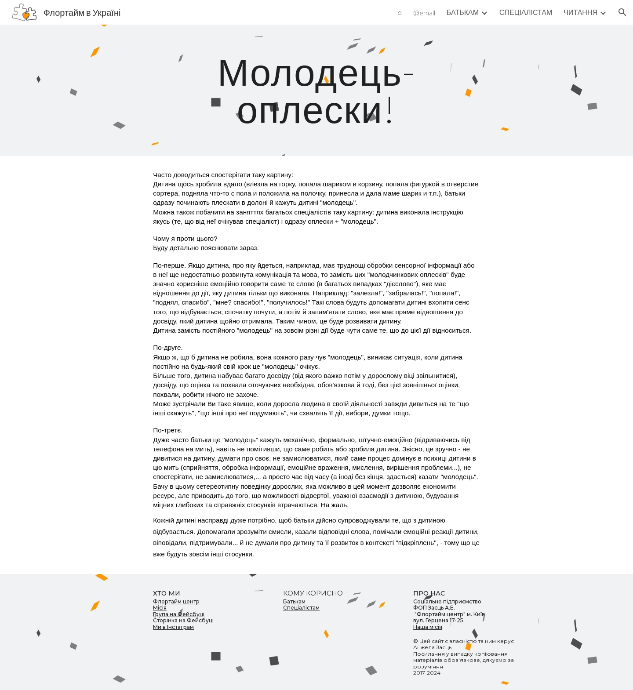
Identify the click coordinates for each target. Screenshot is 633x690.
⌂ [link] (399, 12)
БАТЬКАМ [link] (463, 12)
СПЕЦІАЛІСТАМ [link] (525, 12)
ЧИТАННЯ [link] (580, 12)
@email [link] (424, 12)
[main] (316, 90)
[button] (622, 12)
